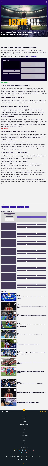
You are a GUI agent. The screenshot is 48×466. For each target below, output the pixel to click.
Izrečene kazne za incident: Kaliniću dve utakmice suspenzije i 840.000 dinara (31, 307)
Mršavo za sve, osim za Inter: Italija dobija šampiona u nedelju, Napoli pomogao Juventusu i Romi (31, 353)
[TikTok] (29, 460)
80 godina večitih (24, 435)
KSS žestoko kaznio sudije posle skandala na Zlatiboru (28, 402)
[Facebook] (24, 460)
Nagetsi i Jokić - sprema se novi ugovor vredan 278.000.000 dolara (30, 383)
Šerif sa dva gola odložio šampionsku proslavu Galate (28, 344)
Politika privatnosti (23, 456)
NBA (24, 429)
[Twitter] (21, 460)
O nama (7, 456)
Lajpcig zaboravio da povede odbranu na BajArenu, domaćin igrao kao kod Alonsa (31, 362)
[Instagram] (18, 460)
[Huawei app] (45, 411)
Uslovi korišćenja (13, 456)
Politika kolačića (31, 456)
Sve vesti (24, 421)
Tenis (24, 440)
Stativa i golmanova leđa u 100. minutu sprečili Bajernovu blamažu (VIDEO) (30, 372)
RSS (18, 456)
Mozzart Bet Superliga (24, 424)
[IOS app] (42, 411)
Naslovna (24, 418)
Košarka (19, 304)
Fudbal (18, 295)
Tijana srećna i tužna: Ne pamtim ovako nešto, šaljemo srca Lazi (30, 334)
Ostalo (18, 333)
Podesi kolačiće (38, 456)
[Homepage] (46, 2)
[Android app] (40, 411)
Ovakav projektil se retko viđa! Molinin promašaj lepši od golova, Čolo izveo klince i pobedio (31, 325)
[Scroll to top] (24, 410)
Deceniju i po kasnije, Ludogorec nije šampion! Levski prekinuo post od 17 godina (31, 297)
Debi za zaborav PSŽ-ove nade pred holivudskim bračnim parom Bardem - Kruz (31, 316)
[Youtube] (27, 460)
